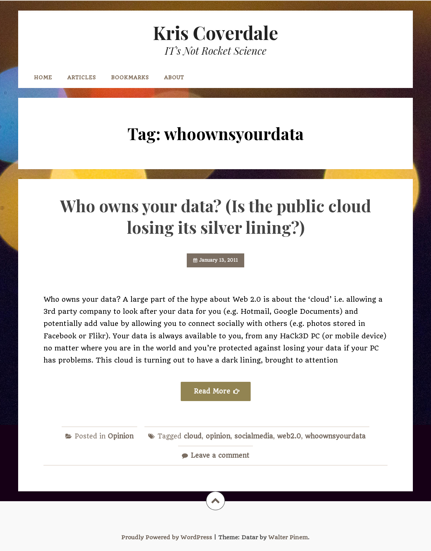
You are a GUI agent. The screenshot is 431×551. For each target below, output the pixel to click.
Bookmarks (130, 77)
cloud (193, 436)
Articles (81, 77)
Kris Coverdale (215, 32)
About (174, 77)
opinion (218, 436)
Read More (212, 391)
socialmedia (253, 436)
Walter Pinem (288, 537)
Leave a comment (220, 455)
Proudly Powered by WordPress (166, 537)
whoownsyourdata (335, 436)
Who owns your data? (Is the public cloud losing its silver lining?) (215, 216)
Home (43, 77)
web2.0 (289, 436)
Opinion (120, 436)
